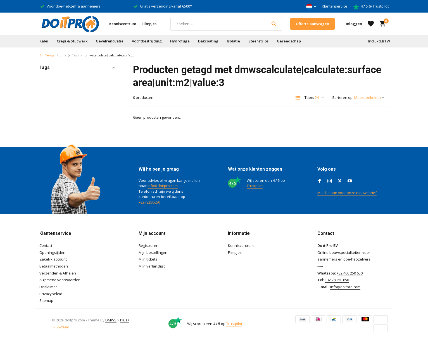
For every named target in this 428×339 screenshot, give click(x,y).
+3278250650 (149, 202)
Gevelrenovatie (109, 41)
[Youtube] (350, 181)
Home (63, 55)
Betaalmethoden (53, 266)
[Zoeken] (226, 24)
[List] (297, 97)
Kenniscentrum (122, 23)
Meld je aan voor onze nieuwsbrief (347, 192)
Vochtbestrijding (147, 41)
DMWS (110, 320)
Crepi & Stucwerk (72, 41)
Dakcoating (208, 41)
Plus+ (124, 320)
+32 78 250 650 (337, 279)
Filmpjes (149, 23)
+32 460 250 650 (350, 273)
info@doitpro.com (163, 185)
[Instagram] (329, 181)
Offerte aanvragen (312, 23)
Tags (77, 55)
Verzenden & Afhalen (57, 273)
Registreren (148, 245)
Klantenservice (334, 6)
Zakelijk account (53, 259)
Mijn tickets (148, 259)
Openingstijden (52, 252)
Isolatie (233, 41)
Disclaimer (48, 286)
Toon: (309, 97)
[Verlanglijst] (371, 24)
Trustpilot (381, 6)
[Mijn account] (354, 23)
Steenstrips (258, 41)
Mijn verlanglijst (152, 266)
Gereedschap (289, 41)
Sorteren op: (342, 97)
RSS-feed (61, 327)
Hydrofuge (180, 41)
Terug (46, 55)
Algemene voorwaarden (59, 279)
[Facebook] (319, 181)
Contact (45, 245)
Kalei (43, 41)
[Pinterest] (339, 181)
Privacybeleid (50, 293)
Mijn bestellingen (153, 252)
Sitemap (46, 300)
